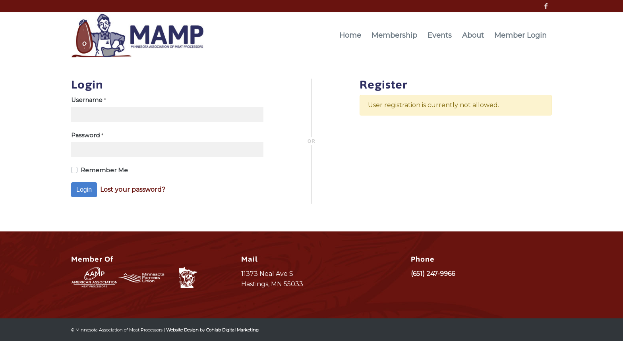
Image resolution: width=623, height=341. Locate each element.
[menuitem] (350, 35)
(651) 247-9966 (433, 273)
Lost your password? (132, 189)
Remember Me (104, 170)
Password (87, 135)
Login (84, 189)
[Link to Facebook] (546, 6)
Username (88, 100)
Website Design (182, 330)
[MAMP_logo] (137, 35)
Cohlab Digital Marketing (232, 330)
